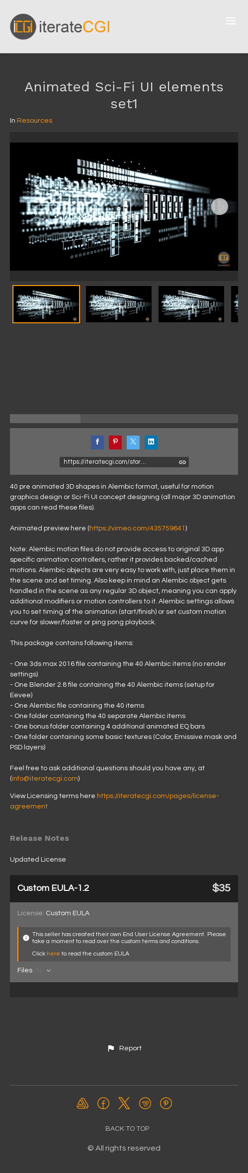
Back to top (127, 1128)
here (53, 954)
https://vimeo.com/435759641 (137, 528)
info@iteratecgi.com (45, 778)
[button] (123, 1048)
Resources (34, 120)
